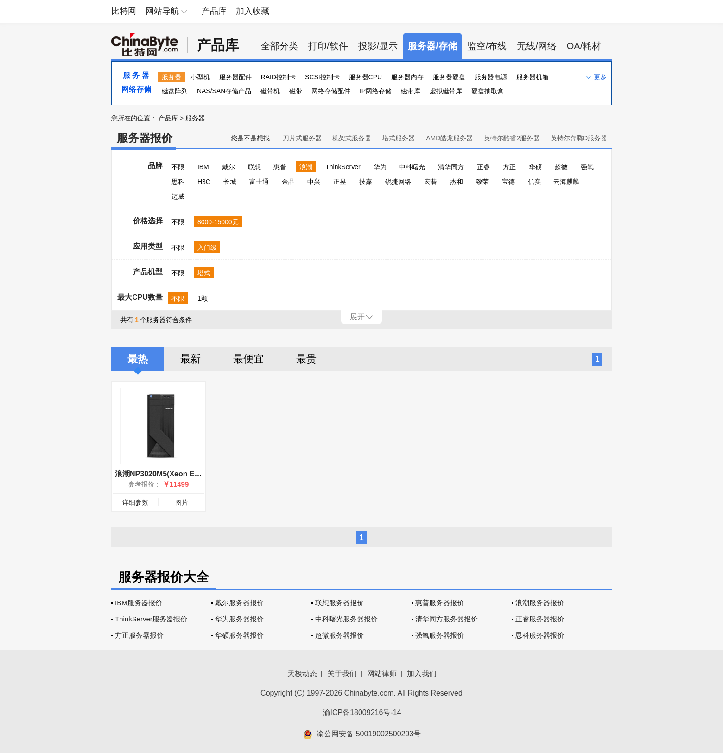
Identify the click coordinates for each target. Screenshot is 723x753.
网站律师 (382, 673)
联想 (254, 167)
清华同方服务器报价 (446, 619)
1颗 (202, 298)
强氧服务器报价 (439, 635)
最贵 (306, 359)
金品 (288, 181)
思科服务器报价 (539, 635)
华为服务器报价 (239, 619)
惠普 (279, 167)
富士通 (259, 181)
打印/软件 (328, 46)
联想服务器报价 (339, 603)
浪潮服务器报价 (539, 603)
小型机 (200, 77)
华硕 (535, 167)
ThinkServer (342, 167)
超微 (561, 167)
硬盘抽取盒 (487, 91)
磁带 (295, 91)
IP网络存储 (376, 91)
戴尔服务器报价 (239, 603)
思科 (177, 181)
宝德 (508, 181)
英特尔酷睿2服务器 (511, 138)
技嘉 (365, 181)
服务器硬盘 (449, 77)
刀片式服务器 (302, 138)
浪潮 (305, 167)
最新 (190, 359)
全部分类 (279, 46)
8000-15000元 (218, 222)
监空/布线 (487, 46)
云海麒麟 (566, 181)
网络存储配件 (330, 91)
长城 (229, 181)
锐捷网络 (398, 181)
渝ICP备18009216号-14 (362, 712)
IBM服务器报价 (138, 603)
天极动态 (302, 673)
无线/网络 (537, 46)
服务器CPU (365, 77)
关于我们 (342, 673)
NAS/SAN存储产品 (224, 91)
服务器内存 (407, 77)
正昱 (339, 181)
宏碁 (430, 181)
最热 (137, 359)
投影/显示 (378, 46)
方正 (509, 167)
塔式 (203, 273)
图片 (181, 502)
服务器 (171, 77)
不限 (177, 167)
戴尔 (228, 167)
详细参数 (135, 502)
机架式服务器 (351, 138)
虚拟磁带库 (446, 91)
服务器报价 (144, 138)
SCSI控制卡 (322, 77)
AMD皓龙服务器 (449, 138)
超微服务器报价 (339, 635)
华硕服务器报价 (239, 635)
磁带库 (410, 91)
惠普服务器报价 (439, 603)
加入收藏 (252, 11)
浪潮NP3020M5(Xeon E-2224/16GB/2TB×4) (188, 474)
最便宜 (248, 359)
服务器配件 (235, 77)
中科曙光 (412, 167)
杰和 (456, 181)
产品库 (214, 11)
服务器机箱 (532, 77)
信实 (534, 181)
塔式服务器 (398, 138)
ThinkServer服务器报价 (151, 619)
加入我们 (422, 673)
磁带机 (270, 91)
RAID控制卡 (278, 77)
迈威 (177, 196)
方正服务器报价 (139, 635)
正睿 (483, 167)
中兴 (313, 181)
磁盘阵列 (175, 91)
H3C (203, 181)
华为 (380, 167)
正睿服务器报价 (539, 619)
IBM (203, 167)
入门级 (207, 247)
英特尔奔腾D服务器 (579, 138)
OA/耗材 (584, 46)
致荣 (482, 181)
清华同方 (451, 167)
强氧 (587, 167)
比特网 (123, 11)
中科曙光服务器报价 (346, 619)
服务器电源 (491, 77)
